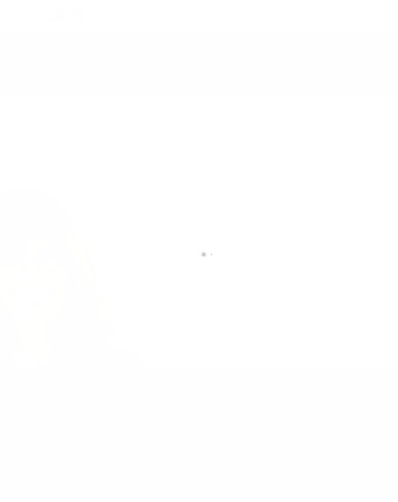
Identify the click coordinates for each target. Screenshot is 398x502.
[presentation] (257, 314)
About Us (242, 43)
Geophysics (80, 43)
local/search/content (79, 70)
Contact (274, 43)
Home (50, 43)
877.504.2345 (345, 17)
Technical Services (125, 43)
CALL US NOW (344, 11)
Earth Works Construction (189, 43)
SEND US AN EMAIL (281, 11)
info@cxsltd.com (284, 17)
